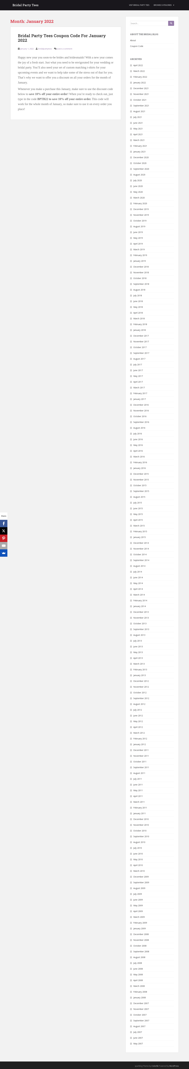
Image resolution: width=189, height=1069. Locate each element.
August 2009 (139, 888)
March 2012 (139, 732)
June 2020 (138, 186)
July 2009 (137, 894)
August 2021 (139, 111)
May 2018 (138, 307)
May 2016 (138, 445)
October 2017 (139, 347)
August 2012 (139, 704)
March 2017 (139, 387)
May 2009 (138, 905)
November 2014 (141, 548)
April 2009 (138, 911)
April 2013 (138, 658)
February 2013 (140, 669)
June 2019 (138, 232)
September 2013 (141, 629)
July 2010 (137, 847)
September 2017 (141, 353)
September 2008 (141, 951)
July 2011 (137, 778)
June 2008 (138, 968)
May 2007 (138, 1043)
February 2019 (140, 255)
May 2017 (138, 376)
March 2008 (139, 986)
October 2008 (139, 945)
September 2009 (141, 882)
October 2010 (139, 830)
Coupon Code (136, 46)
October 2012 (139, 692)
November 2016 (141, 410)
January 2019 (139, 261)
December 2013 (141, 612)
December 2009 (141, 876)
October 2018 (139, 278)
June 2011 (138, 784)
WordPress (174, 1066)
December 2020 (141, 157)
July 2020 (137, 180)
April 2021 (138, 134)
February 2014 (140, 600)
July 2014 (137, 571)
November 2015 (141, 479)
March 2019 (139, 249)
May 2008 (138, 974)
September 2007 (141, 1020)
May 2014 (138, 583)
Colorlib (155, 1066)
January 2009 (139, 928)
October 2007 (139, 1014)
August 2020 (139, 174)
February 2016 (140, 462)
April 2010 (138, 865)
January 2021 (139, 151)
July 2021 (137, 117)
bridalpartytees (45, 48)
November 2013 (141, 617)
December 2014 (141, 543)
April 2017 (138, 381)
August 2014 (139, 566)
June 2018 (138, 301)
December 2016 (141, 404)
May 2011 (138, 790)
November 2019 (141, 215)
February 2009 (140, 922)
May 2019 (138, 238)
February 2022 (140, 76)
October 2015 (139, 485)
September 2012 (141, 698)
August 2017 (139, 358)
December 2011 (141, 750)
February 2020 (140, 203)
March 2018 (139, 318)
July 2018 (137, 295)
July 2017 (137, 364)
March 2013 (139, 663)
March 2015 (139, 525)
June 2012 (138, 715)
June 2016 (138, 439)
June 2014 (138, 577)
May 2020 (138, 191)
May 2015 (138, 514)
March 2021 (139, 140)
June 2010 (138, 853)
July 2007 (137, 1032)
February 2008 (140, 991)
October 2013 (139, 623)
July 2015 (137, 502)
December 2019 (141, 209)
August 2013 (139, 635)
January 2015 (139, 537)
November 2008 (141, 940)
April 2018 (138, 312)
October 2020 (139, 163)
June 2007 (138, 1037)
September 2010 (141, 836)
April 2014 (138, 589)
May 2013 (138, 652)
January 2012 (139, 744)
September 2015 (141, 491)
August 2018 (139, 289)
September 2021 (141, 105)
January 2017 (139, 399)
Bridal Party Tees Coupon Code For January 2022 (62, 38)
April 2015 (138, 519)
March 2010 (139, 871)
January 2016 (139, 468)
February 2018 (140, 324)
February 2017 (140, 393)
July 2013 (137, 640)
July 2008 (137, 963)
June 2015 (138, 508)
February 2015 (140, 531)
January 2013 (139, 675)
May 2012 (138, 721)
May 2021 (138, 128)
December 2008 (141, 934)
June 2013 (138, 646)
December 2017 (141, 335)
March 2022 (139, 71)
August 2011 (139, 773)
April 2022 (138, 65)
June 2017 (138, 370)
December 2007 (141, 1003)
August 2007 (139, 1026)
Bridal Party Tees (26, 5)
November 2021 (141, 94)
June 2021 (138, 122)
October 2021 (139, 99)
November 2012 (141, 686)
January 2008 (139, 997)
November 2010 (141, 824)
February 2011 (140, 807)
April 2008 (138, 980)
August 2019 (139, 226)
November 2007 (141, 1009)
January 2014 (139, 606)
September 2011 (141, 767)
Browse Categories (163, 5)
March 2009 (139, 917)
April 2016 (138, 450)
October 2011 (139, 761)
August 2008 (139, 957)
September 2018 (141, 284)
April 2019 (138, 243)
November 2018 (141, 272)
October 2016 (139, 416)
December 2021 (141, 88)
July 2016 (137, 433)
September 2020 (141, 168)
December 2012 (141, 681)
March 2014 (139, 594)
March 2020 (139, 197)
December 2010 (141, 819)
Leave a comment (64, 48)
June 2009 (138, 899)
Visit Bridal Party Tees (139, 5)
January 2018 (139, 330)
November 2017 (141, 341)
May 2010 (138, 859)
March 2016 (139, 456)
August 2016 (139, 427)
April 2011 (138, 796)
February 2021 (140, 145)
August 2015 (139, 496)
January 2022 (139, 82)
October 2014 (139, 554)
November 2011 (141, 755)
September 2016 (141, 422)
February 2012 (140, 738)
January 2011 (139, 813)
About (133, 40)
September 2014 (141, 560)
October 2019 (139, 220)
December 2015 (141, 473)
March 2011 (139, 801)
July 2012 (137, 709)
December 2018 (141, 266)
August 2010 (139, 842)
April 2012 (138, 727)
